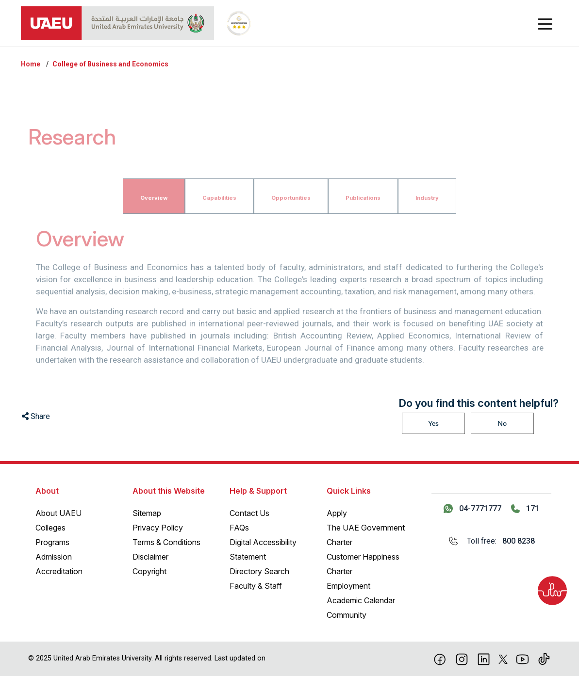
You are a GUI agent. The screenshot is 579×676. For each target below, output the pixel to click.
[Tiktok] (544, 658)
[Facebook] (440, 658)
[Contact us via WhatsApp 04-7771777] (472, 508)
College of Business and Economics (110, 64)
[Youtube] (522, 658)
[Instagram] (462, 658)
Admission (53, 557)
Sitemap (146, 513)
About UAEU (58, 513)
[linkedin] (484, 658)
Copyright (149, 571)
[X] (503, 658)
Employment (348, 586)
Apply (337, 513)
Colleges (50, 527)
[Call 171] (525, 508)
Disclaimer (150, 557)
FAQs (239, 527)
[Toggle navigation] (545, 23)
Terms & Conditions (166, 542)
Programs (52, 542)
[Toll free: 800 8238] (491, 541)
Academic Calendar (361, 600)
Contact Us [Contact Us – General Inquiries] (249, 513)
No (502, 423)
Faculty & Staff (256, 586)
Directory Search (259, 571)
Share (36, 416)
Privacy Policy (157, 527)
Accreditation (59, 571)
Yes (433, 423)
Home (30, 64)
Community (346, 615)
